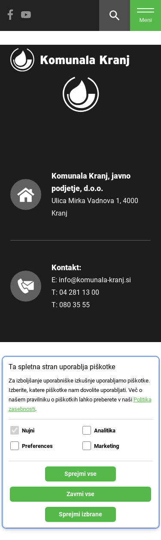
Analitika (104, 430)
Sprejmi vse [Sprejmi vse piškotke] (80, 473)
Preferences (37, 446)
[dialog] (80, 442)
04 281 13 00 (79, 292)
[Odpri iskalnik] (114, 15)
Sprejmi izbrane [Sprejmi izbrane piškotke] (80, 514)
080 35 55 (74, 305)
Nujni (28, 430)
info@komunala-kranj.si (95, 280)
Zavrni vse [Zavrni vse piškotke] (80, 494)
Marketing (106, 446)
